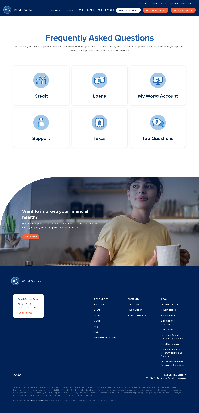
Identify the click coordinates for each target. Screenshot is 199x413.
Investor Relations (137, 315)
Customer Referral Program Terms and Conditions (171, 352)
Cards (90, 10)
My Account (186, 3)
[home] (17, 10)
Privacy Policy (168, 315)
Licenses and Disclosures (168, 322)
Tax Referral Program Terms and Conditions (172, 363)
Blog (140, 3)
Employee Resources (105, 337)
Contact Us (174, 3)
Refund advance (155, 10)
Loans (97, 309)
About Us (99, 304)
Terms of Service (169, 304)
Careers (154, 3)
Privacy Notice (168, 309)
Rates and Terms (37, 401)
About (163, 3)
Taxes (67, 10)
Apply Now (30, 237)
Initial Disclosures (170, 344)
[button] (55, 10)
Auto (80, 10)
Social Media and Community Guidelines (173, 337)
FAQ (146, 3)
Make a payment (128, 10)
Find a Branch (105, 10)
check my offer (183, 10)
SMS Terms (167, 329)
